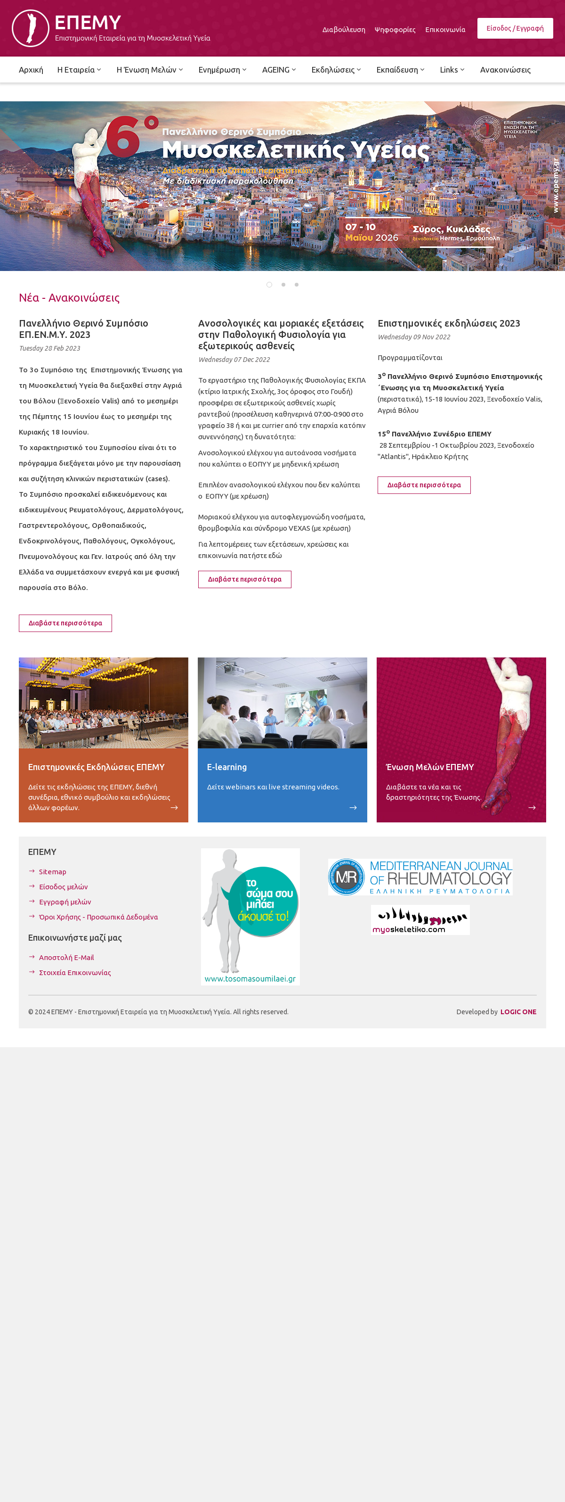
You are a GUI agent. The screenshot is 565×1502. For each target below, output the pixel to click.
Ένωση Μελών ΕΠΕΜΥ (430, 767)
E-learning (227, 767)
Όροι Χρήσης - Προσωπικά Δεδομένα (98, 917)
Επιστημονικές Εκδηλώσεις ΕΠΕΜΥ (96, 767)
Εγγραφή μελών (65, 902)
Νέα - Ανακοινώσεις (69, 297)
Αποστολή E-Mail (66, 957)
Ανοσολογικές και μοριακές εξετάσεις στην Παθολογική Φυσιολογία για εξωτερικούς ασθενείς (281, 334)
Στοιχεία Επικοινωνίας (75, 973)
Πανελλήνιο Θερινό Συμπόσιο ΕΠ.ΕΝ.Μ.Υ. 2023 (83, 329)
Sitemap (52, 872)
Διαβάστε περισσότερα (65, 623)
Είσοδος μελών (63, 887)
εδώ (275, 555)
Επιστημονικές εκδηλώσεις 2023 (449, 323)
